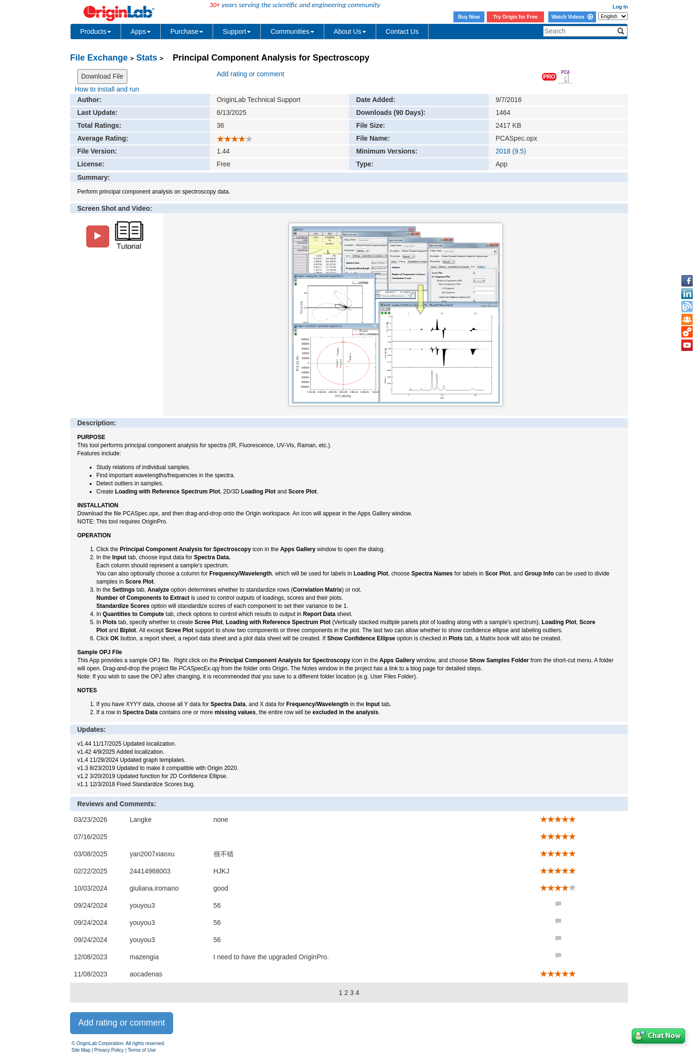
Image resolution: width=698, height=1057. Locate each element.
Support (237, 31)
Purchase (186, 31)
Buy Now (469, 17)
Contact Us (402, 31)
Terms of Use (142, 1050)
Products (95, 31)
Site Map (81, 1050)
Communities (292, 31)
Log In (620, 7)
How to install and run (107, 89)
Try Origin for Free (515, 17)
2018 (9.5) (511, 151)
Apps (141, 31)
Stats (146, 57)
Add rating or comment (251, 74)
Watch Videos (572, 17)
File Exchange (99, 57)
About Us (350, 31)
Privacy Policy (109, 1050)
